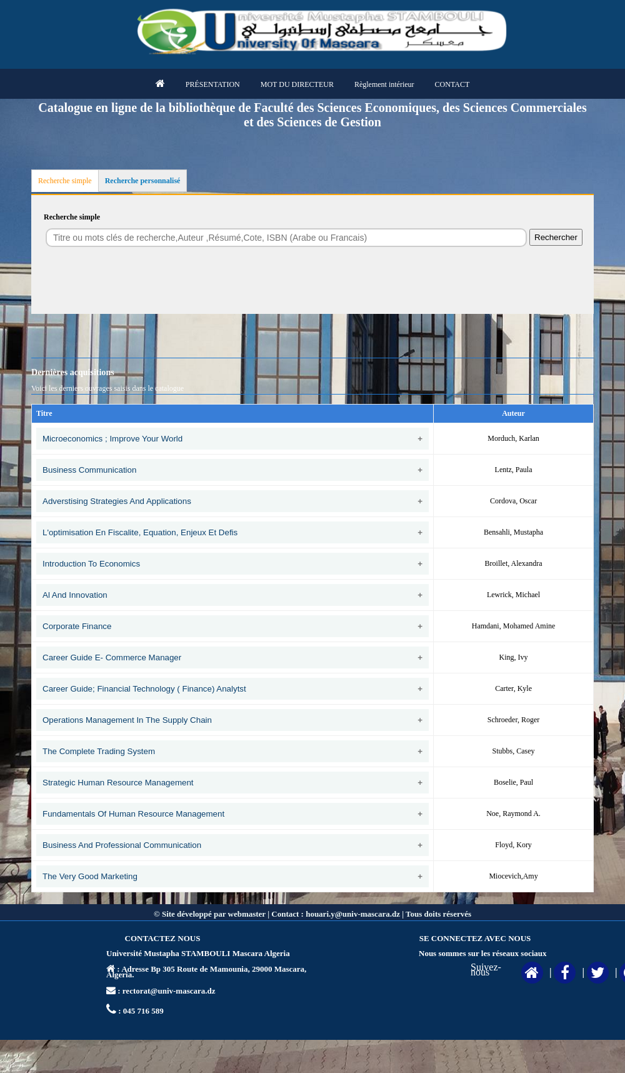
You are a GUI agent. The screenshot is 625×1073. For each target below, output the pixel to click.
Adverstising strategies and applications (116, 501)
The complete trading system (98, 751)
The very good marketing (90, 876)
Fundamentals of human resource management (133, 814)
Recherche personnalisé (143, 180)
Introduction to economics (91, 563)
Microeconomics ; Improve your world (112, 438)
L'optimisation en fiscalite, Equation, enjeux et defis (140, 532)
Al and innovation (75, 595)
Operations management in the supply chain (127, 720)
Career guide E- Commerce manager (111, 657)
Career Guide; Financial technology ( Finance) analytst (144, 688)
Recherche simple (65, 180)
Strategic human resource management (118, 782)
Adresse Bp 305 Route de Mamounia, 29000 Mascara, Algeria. (206, 971)
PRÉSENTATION (213, 84)
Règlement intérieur (384, 84)
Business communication (89, 470)
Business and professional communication (121, 845)
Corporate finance (76, 626)
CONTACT (452, 84)
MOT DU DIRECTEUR (297, 84)
